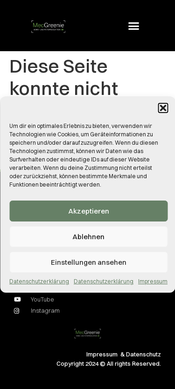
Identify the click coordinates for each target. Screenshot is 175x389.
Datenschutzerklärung (39, 281)
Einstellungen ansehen (88, 262)
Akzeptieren (88, 211)
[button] (163, 108)
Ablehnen (88, 236)
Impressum (153, 281)
